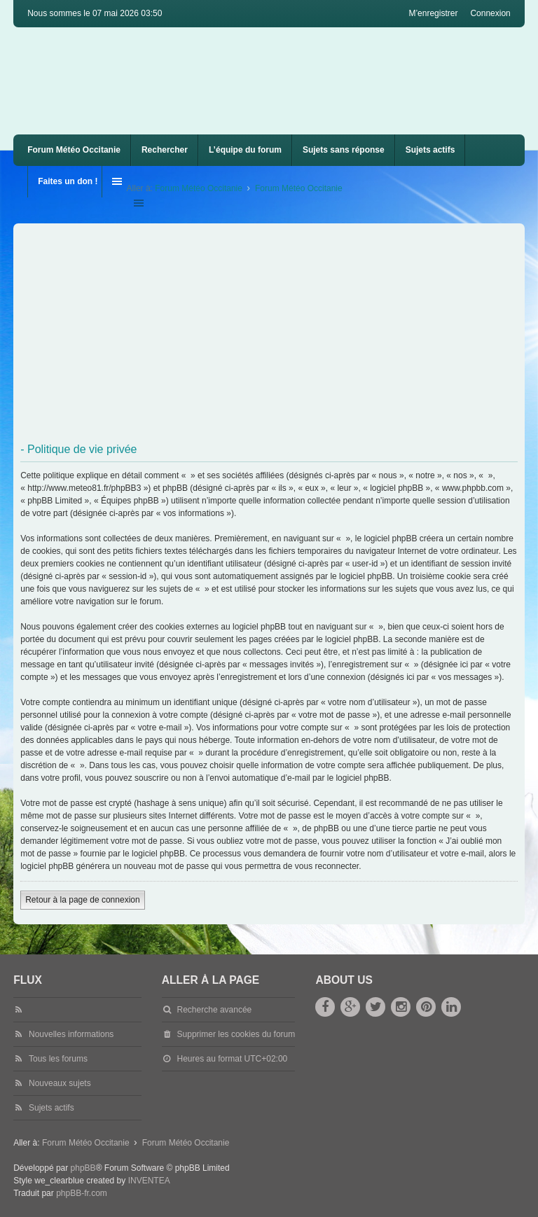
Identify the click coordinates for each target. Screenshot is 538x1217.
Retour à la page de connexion (82, 900)
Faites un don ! (67, 181)
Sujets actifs (430, 150)
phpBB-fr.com (81, 1193)
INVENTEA (149, 1180)
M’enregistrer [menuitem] (432, 13)
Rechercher (165, 150)
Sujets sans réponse (344, 150)
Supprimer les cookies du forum (236, 1034)
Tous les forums (58, 1059)
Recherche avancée (214, 1010)
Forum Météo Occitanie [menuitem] (73, 150)
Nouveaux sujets (60, 1083)
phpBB (83, 1168)
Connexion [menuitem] (490, 13)
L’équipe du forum (245, 150)
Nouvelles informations (71, 1034)
